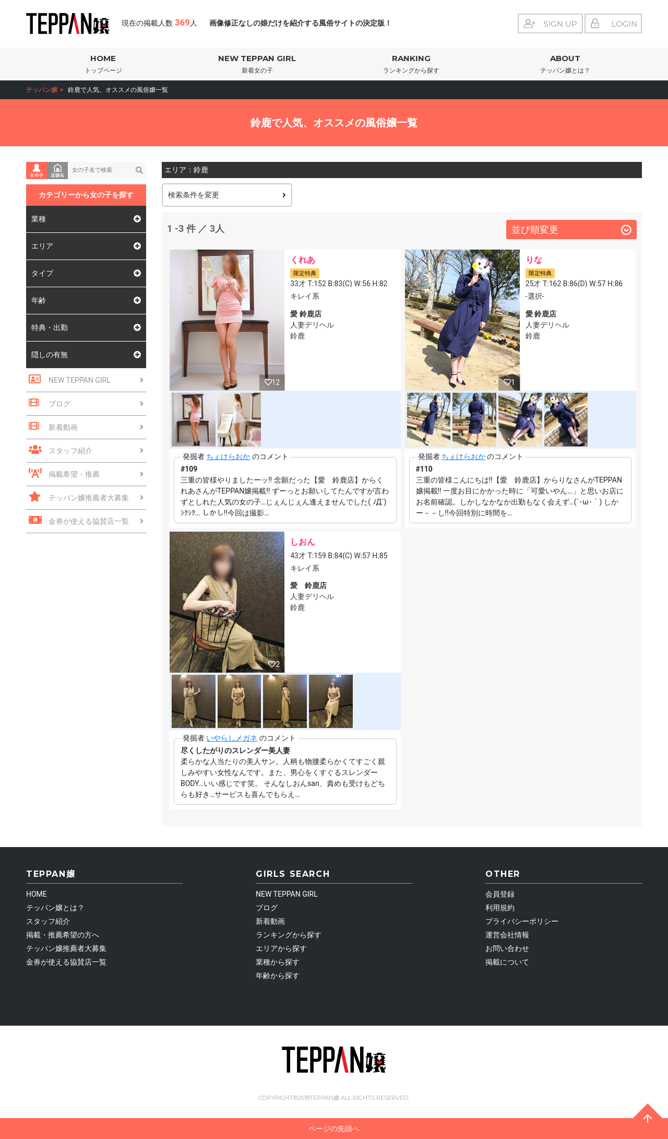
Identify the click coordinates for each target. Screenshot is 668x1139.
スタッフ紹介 (48, 921)
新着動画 (270, 921)
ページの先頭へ (485, 1126)
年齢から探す (278, 975)
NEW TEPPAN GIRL (257, 64)
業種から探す (278, 962)
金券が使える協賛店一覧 (66, 962)
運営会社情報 (507, 935)
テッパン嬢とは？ (55, 907)
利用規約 (500, 907)
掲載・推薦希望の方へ (62, 935)
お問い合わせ (507, 948)
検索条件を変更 (227, 195)
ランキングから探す (288, 935)
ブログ (267, 907)
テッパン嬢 (41, 89)
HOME (103, 64)
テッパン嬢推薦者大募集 (66, 948)
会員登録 (500, 894)
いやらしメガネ (231, 738)
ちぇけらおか (228, 456)
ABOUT (565, 64)
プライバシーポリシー (521, 921)
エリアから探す (281, 948)
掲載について (507, 962)
